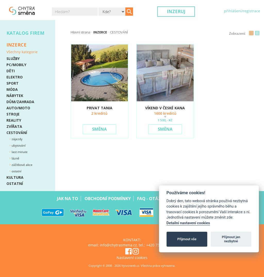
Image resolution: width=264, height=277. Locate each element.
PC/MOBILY (16, 64)
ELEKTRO (14, 77)
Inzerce (100, 32)
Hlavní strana (80, 32)
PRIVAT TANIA (99, 107)
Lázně (15, 158)
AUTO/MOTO (18, 107)
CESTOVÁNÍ (16, 132)
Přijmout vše (186, 239)
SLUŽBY (13, 58)
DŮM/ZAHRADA (20, 101)
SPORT (12, 83)
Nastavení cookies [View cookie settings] (132, 257)
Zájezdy (16, 139)
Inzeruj (176, 11)
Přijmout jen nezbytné (231, 239)
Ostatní (16, 171)
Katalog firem (25, 33)
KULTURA (14, 177)
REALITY (13, 120)
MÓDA (12, 89)
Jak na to (67, 198)
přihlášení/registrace (242, 10)
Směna (99, 129)
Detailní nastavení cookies (188, 223)
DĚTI (10, 70)
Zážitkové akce (21, 165)
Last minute (19, 152)
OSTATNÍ (14, 183)
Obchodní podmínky (108, 198)
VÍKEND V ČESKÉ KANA (165, 107)
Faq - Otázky (151, 198)
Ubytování (18, 145)
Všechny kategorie (22, 51)
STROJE (13, 114)
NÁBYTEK (14, 95)
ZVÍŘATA (14, 126)
